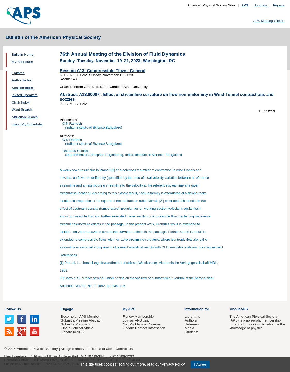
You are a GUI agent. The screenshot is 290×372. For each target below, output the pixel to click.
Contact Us (124, 349)
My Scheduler (22, 62)
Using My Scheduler (27, 124)
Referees (192, 324)
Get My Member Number (142, 324)
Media (189, 328)
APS (244, 5)
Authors (191, 320)
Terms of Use (102, 349)
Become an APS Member (80, 316)
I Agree (200, 364)
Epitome (18, 73)
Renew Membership (138, 316)
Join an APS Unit (136, 320)
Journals (260, 5)
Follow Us (13, 309)
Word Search (22, 110)
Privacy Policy (173, 364)
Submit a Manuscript (76, 324)
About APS (239, 309)
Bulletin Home (23, 54)
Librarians (192, 316)
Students (191, 332)
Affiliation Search (25, 117)
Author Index (22, 80)
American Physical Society (37, 349)
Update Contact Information (144, 328)
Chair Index (21, 102)
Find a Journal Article (77, 328)
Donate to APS (72, 332)
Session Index (23, 88)
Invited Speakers (25, 95)
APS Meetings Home (269, 21)
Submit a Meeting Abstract (81, 320)
